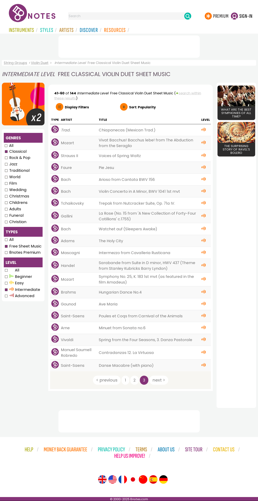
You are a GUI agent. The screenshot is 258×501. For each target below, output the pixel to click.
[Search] (187, 16)
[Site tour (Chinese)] (143, 479)
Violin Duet (39, 62)
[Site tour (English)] (102, 479)
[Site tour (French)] (122, 479)
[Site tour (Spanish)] (153, 479)
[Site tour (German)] (163, 479)
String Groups (15, 62)
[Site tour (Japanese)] (133, 479)
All (11, 145)
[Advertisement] (129, 45)
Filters (77, 107)
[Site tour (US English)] (112, 479)
